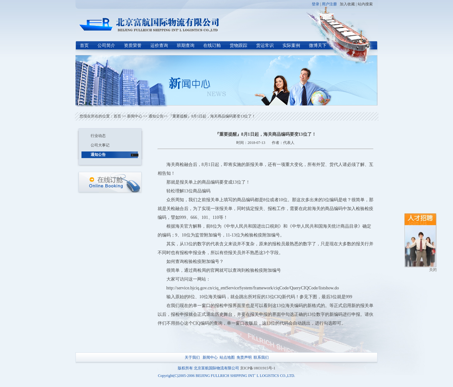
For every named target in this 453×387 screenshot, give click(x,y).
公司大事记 (100, 145)
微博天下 (318, 45)
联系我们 (261, 357)
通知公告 (156, 116)
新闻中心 (134, 116)
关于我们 (192, 357)
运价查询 (159, 45)
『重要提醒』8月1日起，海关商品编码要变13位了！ (211, 116)
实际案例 (291, 45)
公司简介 (106, 45)
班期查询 (185, 45)
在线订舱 (212, 45)
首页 (84, 45)
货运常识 (265, 45)
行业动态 (98, 136)
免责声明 (244, 357)
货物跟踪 (238, 45)
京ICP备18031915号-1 (258, 368)
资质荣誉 (133, 45)
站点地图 (227, 357)
